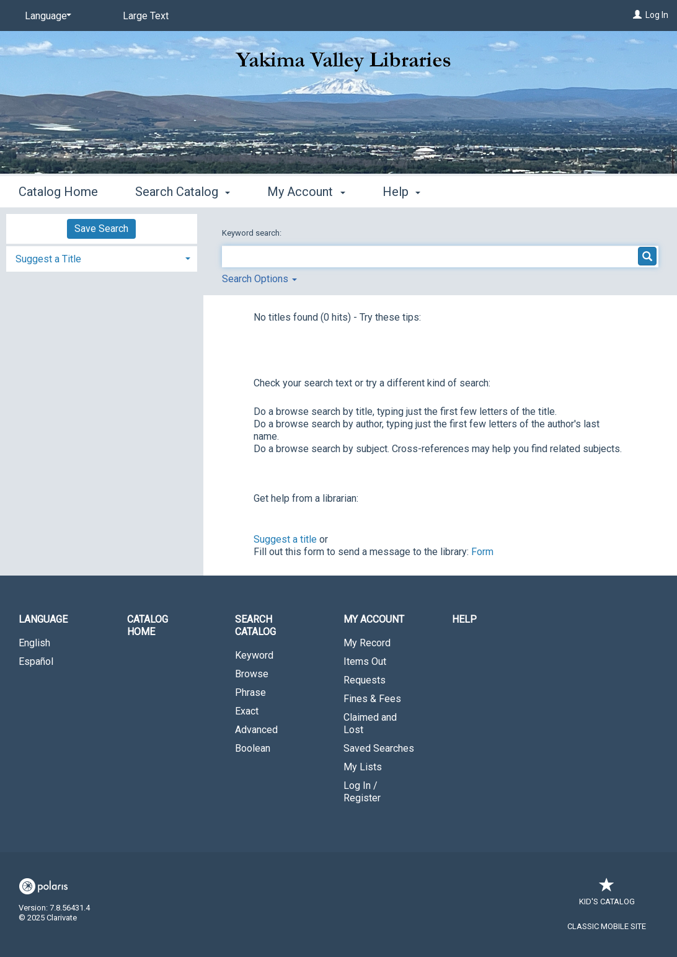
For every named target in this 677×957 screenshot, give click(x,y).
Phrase (250, 692)
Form (482, 552)
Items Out (364, 661)
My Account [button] (306, 191)
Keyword (254, 655)
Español (36, 661)
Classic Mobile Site (606, 926)
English (34, 643)
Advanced (256, 730)
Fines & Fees (372, 699)
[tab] (101, 258)
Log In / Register (362, 792)
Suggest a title (285, 539)
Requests (364, 680)
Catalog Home (58, 191)
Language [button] (43, 619)
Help (464, 619)
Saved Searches (378, 748)
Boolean (252, 748)
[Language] (46, 16)
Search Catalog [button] (182, 191)
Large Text (146, 16)
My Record (367, 643)
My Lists (362, 767)
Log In (656, 15)
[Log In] (637, 15)
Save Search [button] (101, 228)
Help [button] (401, 191)
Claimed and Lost (370, 723)
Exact (247, 711)
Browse (251, 674)
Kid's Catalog (607, 895)
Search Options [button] (259, 279)
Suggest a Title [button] (48, 259)
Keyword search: (252, 233)
